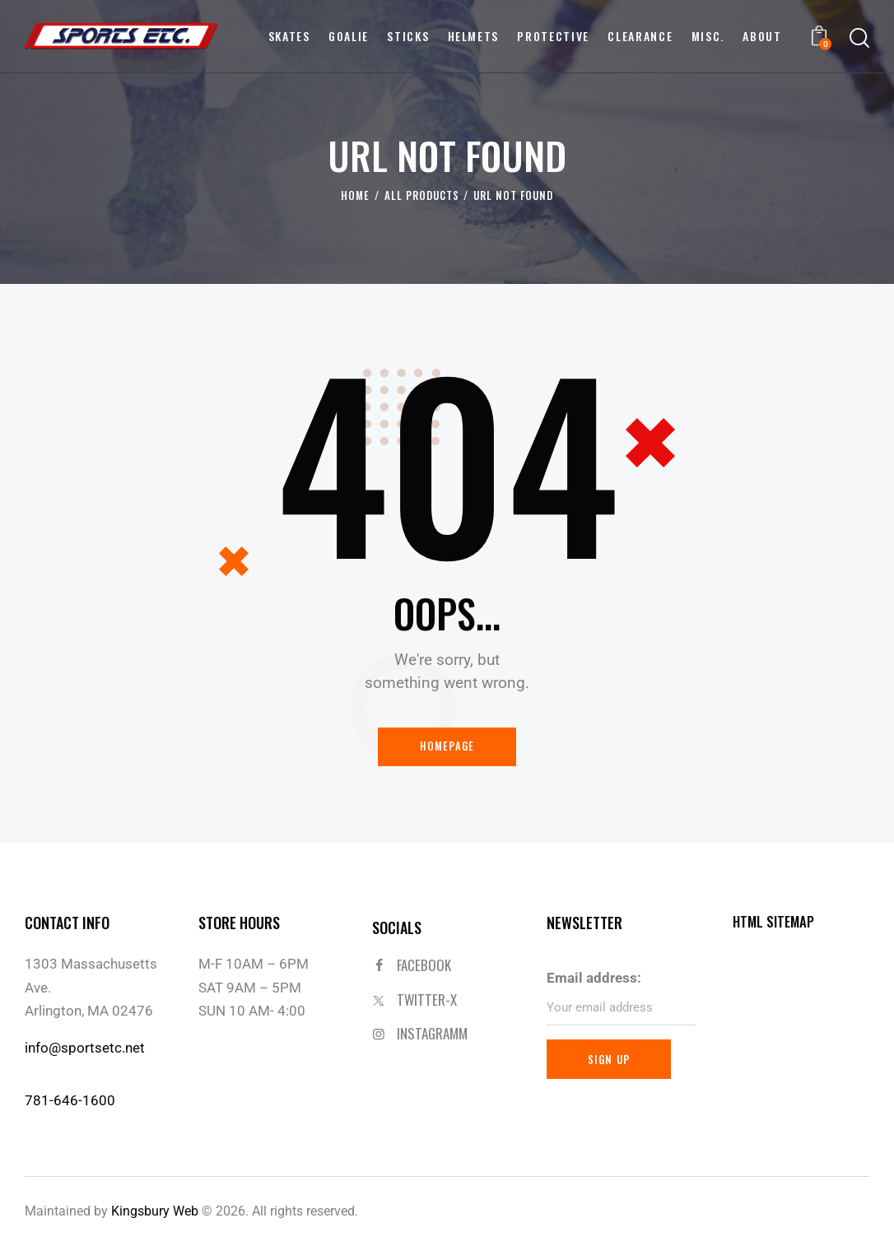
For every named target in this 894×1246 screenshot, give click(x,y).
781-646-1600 (70, 1099)
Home (355, 195)
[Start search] (859, 39)
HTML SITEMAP (774, 922)
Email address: (594, 977)
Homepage (447, 746)
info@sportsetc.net (85, 1047)
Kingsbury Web (154, 1209)
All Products (421, 195)
